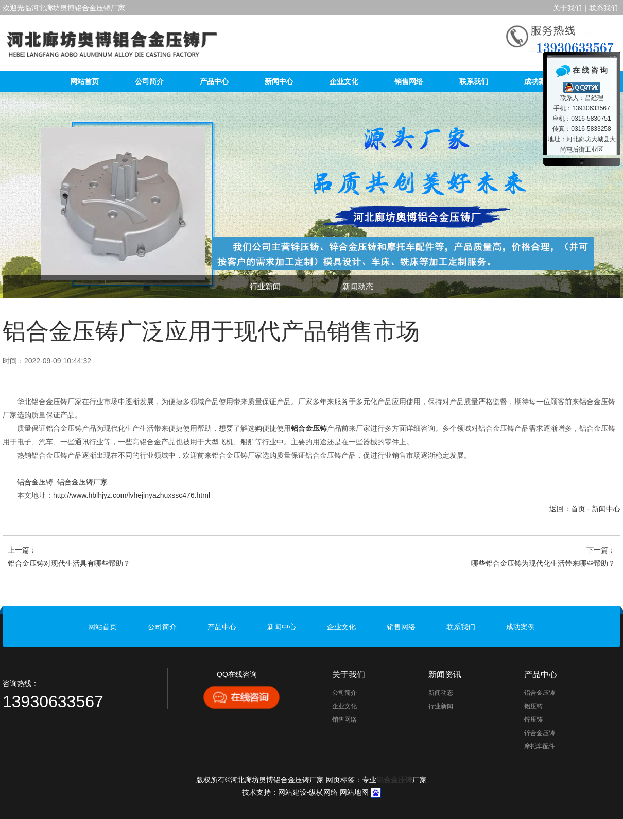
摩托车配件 (539, 746)
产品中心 (214, 81)
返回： (560, 509)
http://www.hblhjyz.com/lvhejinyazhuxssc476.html (131, 495)
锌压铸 (533, 719)
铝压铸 (533, 706)
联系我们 (603, 8)
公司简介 (149, 81)
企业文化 (344, 81)
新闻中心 (279, 81)
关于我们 (567, 8)
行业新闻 (265, 286)
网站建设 (292, 792)
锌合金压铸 (539, 733)
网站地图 (354, 792)
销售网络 (408, 81)
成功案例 (538, 81)
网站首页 (84, 81)
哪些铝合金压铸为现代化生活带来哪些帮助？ (543, 563)
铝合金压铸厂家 (82, 482)
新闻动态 (357, 286)
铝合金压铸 (35, 482)
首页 (578, 509)
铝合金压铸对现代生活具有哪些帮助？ (69, 563)
